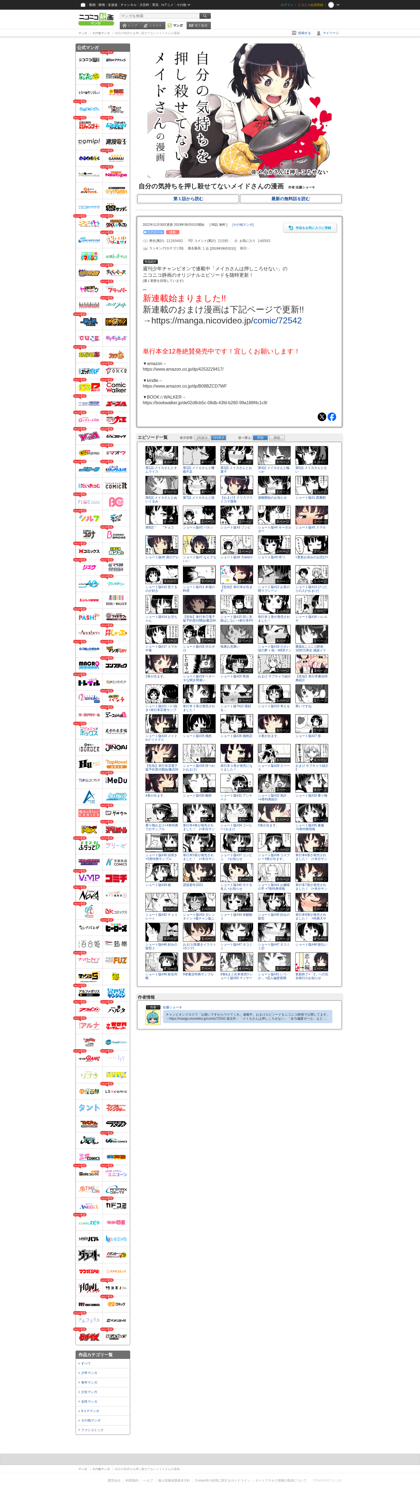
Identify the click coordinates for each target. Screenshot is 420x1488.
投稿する (304, 33)
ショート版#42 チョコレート (161, 916)
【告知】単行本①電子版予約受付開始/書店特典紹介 (199, 620)
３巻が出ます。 (269, 736)
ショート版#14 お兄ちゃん (161, 618)
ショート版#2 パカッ (198, 527)
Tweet (322, 417)
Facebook (332, 417)
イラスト (155, 25)
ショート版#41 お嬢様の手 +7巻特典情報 (274, 886)
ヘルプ (148, 1480)
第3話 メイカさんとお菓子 (236, 469)
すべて (86, 1363)
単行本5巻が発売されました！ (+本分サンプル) (199, 858)
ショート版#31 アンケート (236, 797)
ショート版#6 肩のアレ (162, 557)
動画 (92, 5)
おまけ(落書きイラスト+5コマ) (199, 946)
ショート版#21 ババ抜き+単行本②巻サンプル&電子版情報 (161, 709)
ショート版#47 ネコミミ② (274, 946)
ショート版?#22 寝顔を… (235, 708)
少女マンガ (89, 1392)
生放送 (113, 5)
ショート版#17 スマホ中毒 (161, 648)
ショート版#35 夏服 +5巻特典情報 (311, 827)
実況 (155, 5)
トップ (132, 25)
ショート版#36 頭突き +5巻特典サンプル (161, 856)
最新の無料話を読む (290, 198)
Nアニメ (168, 5)
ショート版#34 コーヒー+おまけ (236, 827)
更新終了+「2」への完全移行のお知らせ (311, 976)
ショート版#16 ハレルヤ (311, 618)
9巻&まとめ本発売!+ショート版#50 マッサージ (236, 977)
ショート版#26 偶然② (236, 736)
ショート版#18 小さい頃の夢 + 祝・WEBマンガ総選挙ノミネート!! (274, 650)
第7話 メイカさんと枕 (199, 497)
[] (243, 225)
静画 (102, 5)
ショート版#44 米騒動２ (236, 916)
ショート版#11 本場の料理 (199, 588)
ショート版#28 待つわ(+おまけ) (199, 767)
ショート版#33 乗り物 (311, 795)
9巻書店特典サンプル (198, 974)
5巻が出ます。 (268, 825)
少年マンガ (89, 1373)
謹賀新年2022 (193, 885)
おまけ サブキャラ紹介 (274, 676)
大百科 (144, 5)
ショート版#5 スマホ (310, 527)
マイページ (331, 33)
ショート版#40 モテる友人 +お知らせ (236, 886)
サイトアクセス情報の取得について (281, 1480)
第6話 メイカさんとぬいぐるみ (161, 499)
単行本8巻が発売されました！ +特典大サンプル (310, 918)
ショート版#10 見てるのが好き (161, 588)
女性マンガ (89, 1401)
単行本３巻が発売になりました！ (236, 767)
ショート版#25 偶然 (197, 736)
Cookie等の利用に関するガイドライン (222, 1480)
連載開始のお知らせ (272, 497)
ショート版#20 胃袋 (234, 676)
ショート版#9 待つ (271, 557)
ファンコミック (92, 1430)
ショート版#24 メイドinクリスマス (161, 737)
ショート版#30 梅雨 (197, 795)
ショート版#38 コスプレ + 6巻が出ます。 (274, 856)
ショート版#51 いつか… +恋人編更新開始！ (272, 977)
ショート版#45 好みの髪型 (274, 916)
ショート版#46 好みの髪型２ (161, 946)
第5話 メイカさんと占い (311, 469)
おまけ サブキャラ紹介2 (311, 767)
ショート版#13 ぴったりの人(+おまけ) (311, 588)
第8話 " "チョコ (159, 527)
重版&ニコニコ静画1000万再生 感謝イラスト (310, 650)
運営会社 (114, 1480)
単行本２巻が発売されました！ (199, 708)
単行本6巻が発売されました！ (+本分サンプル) (311, 858)
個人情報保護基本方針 (174, 1480)
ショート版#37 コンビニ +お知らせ (236, 856)
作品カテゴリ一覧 (95, 1354)
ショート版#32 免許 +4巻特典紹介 (274, 797)
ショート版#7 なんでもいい (199, 559)
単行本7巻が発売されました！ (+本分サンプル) (311, 888)
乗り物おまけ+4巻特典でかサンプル (161, 827)
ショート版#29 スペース (274, 767)
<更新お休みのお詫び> (311, 557)
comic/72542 (277, 320)
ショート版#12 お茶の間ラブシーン (274, 588)
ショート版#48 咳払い (311, 944)
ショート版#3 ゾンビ (235, 527)
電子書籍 (200, 25)
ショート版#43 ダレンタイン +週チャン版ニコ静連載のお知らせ (199, 918)
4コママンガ (90, 1411)
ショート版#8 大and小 (236, 557)
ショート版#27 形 (308, 736)
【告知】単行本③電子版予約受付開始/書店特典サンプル (161, 769)
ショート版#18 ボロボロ (199, 648)
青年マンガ (89, 1382)
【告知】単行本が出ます (236, 588)
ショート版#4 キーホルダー (274, 529)
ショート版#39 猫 (158, 885)
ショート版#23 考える (274, 706)
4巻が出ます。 (156, 795)
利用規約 (132, 1480)
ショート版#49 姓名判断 (161, 976)
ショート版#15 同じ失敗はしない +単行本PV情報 (236, 620)
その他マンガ (90, 1420)
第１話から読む (188, 198)
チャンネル (129, 5)
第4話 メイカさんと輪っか (274, 469)
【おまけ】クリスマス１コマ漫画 (236, 499)
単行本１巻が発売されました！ (274, 618)
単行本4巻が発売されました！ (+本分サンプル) (199, 828)
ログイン (287, 5)
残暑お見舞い (230, 646)
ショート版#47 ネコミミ (236, 946)
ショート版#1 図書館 (310, 497)
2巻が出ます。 (156, 676)
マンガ (178, 25)
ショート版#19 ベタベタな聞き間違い (199, 678)
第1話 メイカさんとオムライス (161, 469)
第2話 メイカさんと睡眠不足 (199, 469)
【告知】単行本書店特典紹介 (311, 678)
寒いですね (303, 706)
